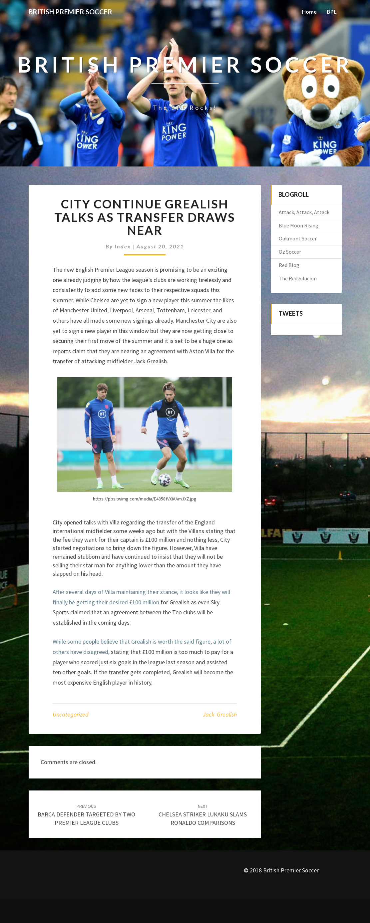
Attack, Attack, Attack (304, 212)
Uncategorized (71, 714)
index (123, 246)
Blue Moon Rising (298, 225)
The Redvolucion (298, 278)
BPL (332, 11)
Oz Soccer (290, 251)
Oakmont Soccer (298, 238)
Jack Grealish (220, 714)
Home (309, 11)
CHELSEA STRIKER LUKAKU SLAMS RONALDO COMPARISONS (203, 814)
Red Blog (289, 265)
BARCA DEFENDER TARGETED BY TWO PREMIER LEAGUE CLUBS (86, 814)
